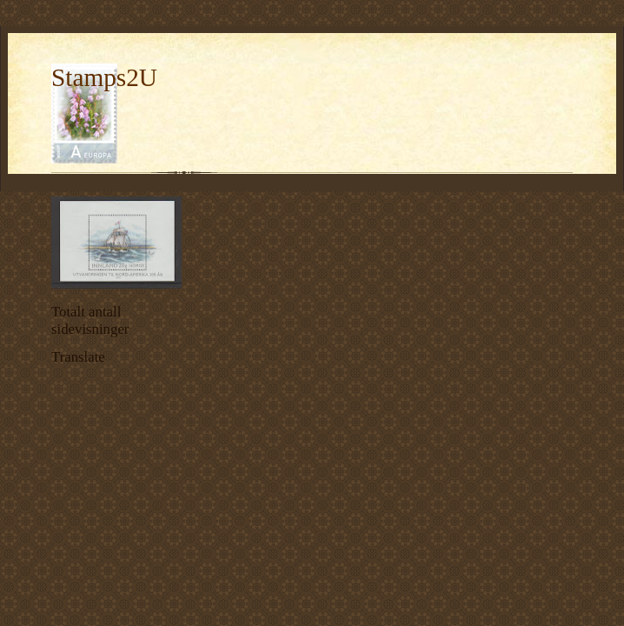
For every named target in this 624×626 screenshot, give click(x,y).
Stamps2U (104, 77)
